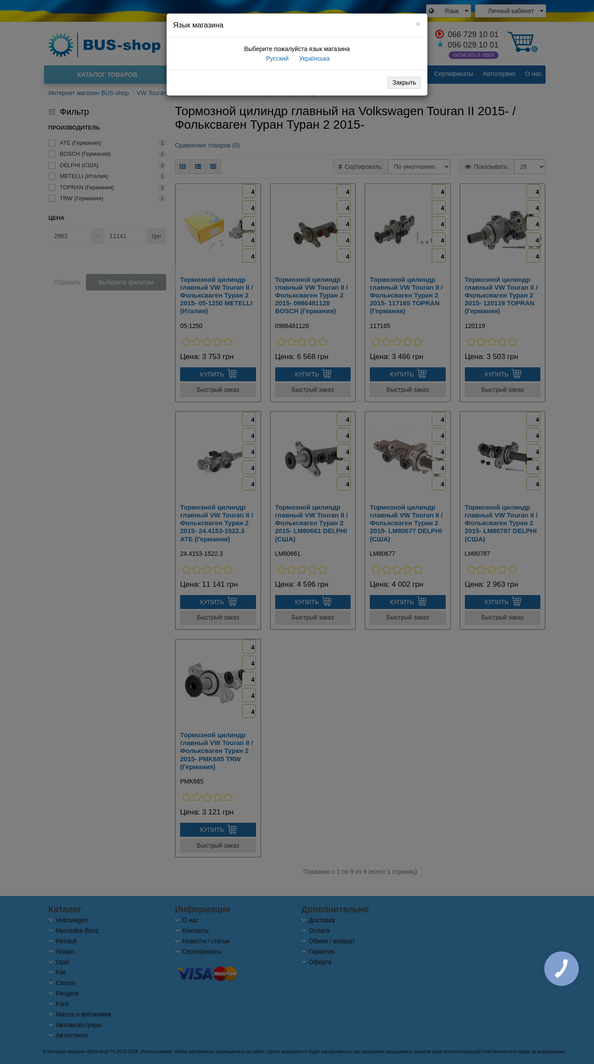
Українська (313, 58)
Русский (276, 58)
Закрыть (404, 82)
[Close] (418, 23)
